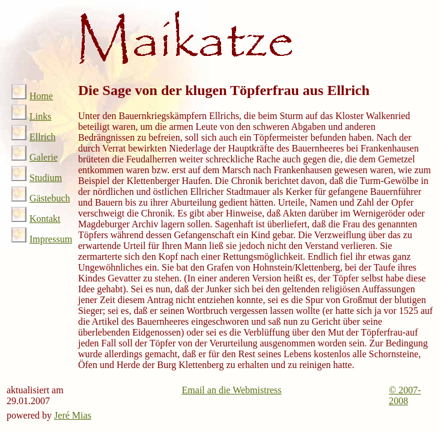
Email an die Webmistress (232, 390)
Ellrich (33, 137)
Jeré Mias (72, 415)
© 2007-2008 (405, 395)
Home (32, 96)
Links (31, 116)
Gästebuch (40, 198)
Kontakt (36, 218)
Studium (36, 178)
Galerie (34, 157)
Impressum (41, 239)
